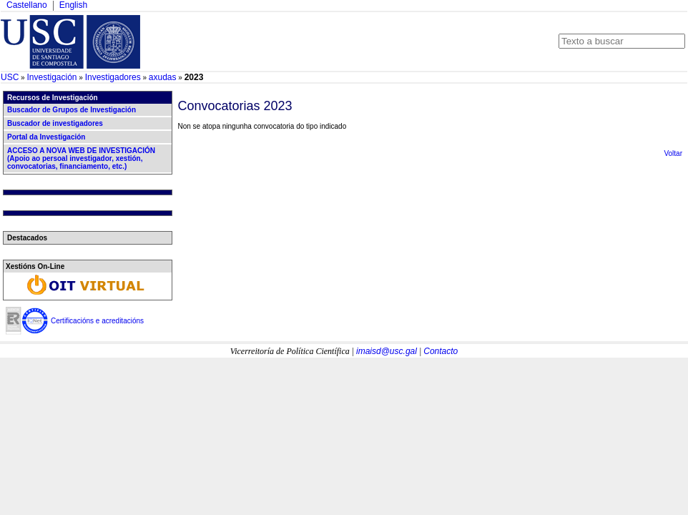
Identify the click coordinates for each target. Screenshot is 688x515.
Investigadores (113, 77)
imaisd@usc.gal (386, 351)
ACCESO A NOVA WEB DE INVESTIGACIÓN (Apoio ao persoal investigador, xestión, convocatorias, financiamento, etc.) (81, 158)
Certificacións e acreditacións (97, 321)
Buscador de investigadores (55, 123)
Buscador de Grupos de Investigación (71, 110)
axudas (163, 77)
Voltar (673, 153)
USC (10, 77)
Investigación (51, 77)
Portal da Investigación (46, 137)
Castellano (26, 5)
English (73, 5)
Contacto (440, 351)
